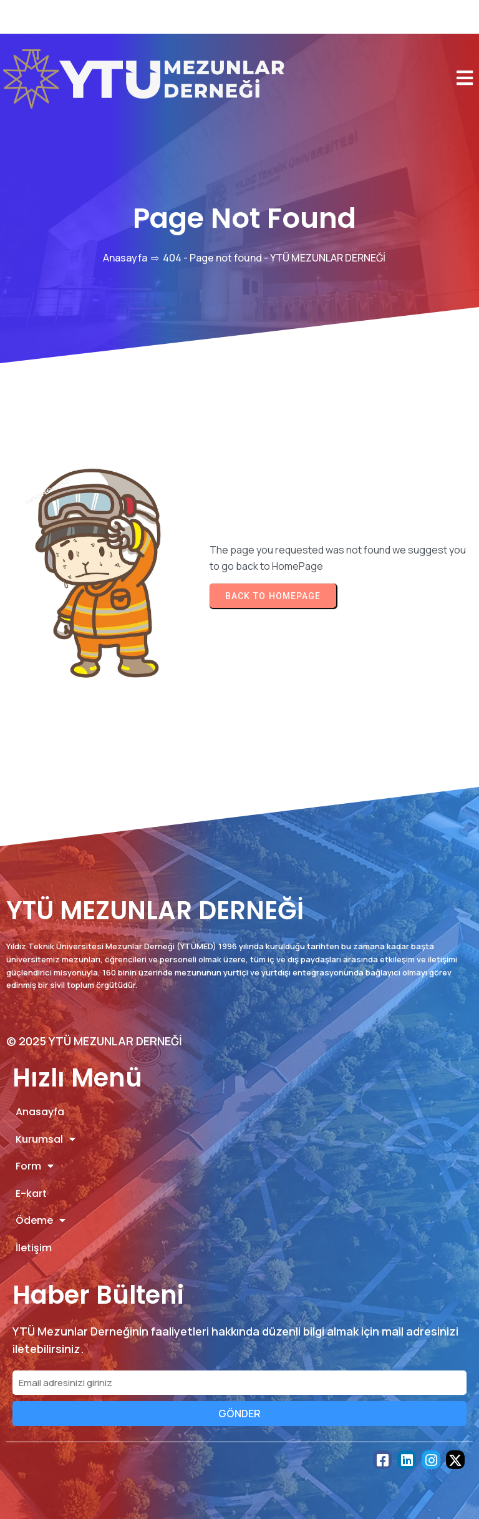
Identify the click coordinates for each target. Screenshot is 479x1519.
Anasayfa (125, 258)
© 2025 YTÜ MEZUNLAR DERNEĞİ (94, 1040)
